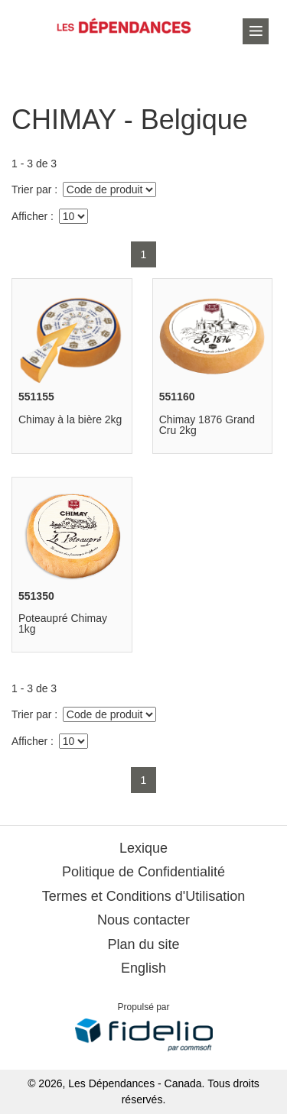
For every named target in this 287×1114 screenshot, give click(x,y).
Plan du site (143, 944)
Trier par (31, 189)
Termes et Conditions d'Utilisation (144, 896)
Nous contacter (143, 920)
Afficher (29, 216)
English (143, 968)
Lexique (143, 848)
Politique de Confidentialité (143, 871)
